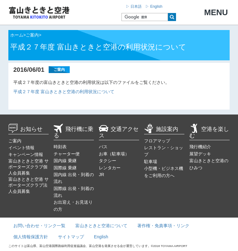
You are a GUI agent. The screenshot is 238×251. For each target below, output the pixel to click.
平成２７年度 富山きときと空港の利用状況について (63, 91)
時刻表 (60, 146)
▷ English (153, 6)
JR (101, 174)
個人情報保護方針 (30, 236)
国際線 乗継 (65, 167)
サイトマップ (71, 236)
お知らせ (25, 129)
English (101, 236)
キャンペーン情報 (25, 154)
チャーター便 (67, 153)
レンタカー (110, 167)
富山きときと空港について (101, 225)
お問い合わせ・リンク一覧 (39, 225)
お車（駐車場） (114, 153)
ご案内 (14, 140)
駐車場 (150, 161)
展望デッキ (200, 153)
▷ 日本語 (134, 6)
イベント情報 (21, 147)
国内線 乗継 (65, 160)
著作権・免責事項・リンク (163, 225)
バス (103, 146)
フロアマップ (157, 140)
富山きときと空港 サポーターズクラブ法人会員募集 (28, 185)
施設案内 (161, 129)
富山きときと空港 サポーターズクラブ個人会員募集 (28, 166)
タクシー (107, 160)
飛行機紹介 (200, 146)
